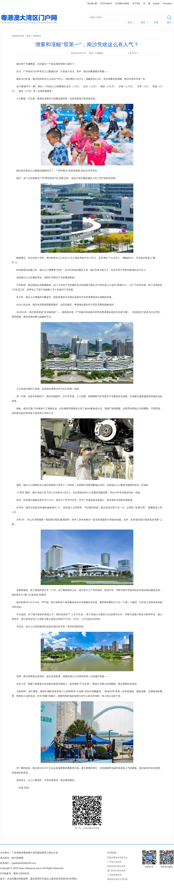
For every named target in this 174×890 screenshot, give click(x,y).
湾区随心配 (92, 3)
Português (167, 3)
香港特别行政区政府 (116, 866)
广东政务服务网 (114, 875)
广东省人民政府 (114, 862)
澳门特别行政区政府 (116, 870)
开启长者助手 (106, 3)
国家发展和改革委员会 (117, 857)
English (156, 3)
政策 (143, 22)
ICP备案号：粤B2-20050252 (15, 873)
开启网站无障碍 (122, 3)
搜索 (170, 17)
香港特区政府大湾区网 (117, 879)
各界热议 (37, 36)
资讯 (130, 22)
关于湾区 (136, 3)
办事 (156, 22)
